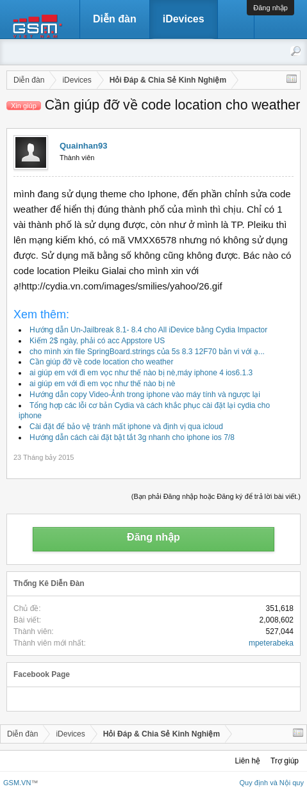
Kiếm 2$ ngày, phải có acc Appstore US (97, 340)
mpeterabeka (271, 643)
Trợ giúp (284, 760)
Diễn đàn (115, 18)
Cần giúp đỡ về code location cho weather (101, 361)
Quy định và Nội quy (272, 782)
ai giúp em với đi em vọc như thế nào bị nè (102, 383)
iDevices (183, 18)
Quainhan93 (83, 146)
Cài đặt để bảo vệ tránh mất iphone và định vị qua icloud (126, 426)
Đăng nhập (270, 8)
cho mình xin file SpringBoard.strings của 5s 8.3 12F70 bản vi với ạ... (147, 351)
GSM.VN (17, 782)
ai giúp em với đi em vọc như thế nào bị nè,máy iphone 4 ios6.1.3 (141, 372)
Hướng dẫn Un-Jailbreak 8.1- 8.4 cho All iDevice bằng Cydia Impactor (148, 329)
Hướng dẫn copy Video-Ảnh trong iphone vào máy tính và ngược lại (144, 394)
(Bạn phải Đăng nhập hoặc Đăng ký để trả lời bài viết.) (216, 496)
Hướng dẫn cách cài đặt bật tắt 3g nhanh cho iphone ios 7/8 (132, 437)
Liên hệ (247, 760)
